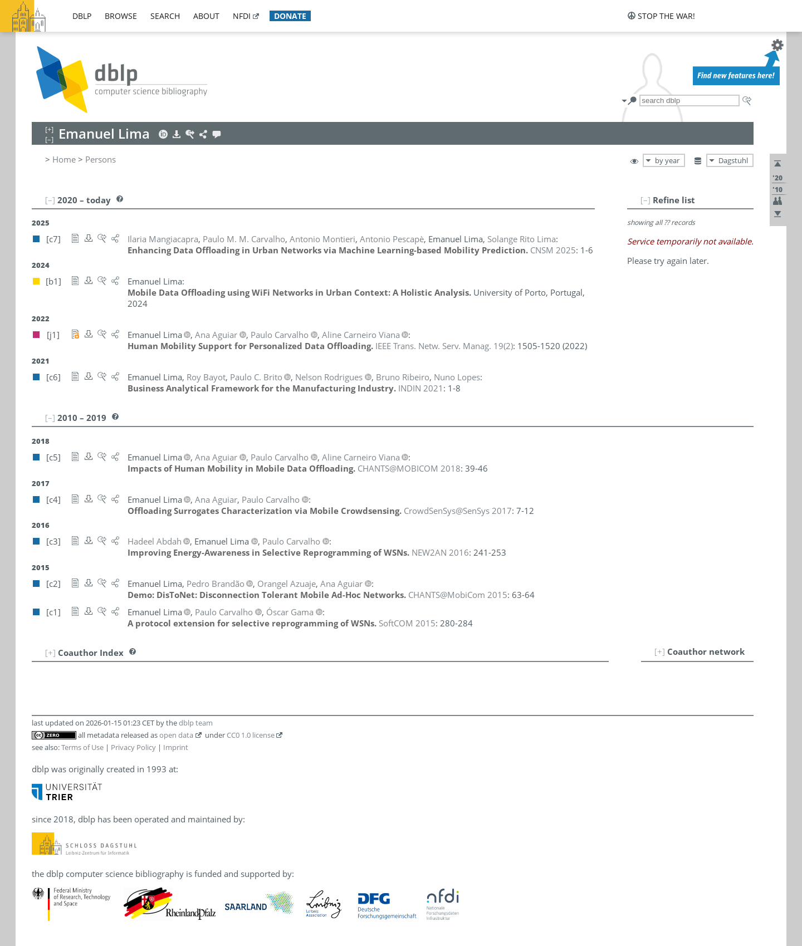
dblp (81, 16)
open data (176, 735)
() (444, 345)
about (206, 16)
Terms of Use (82, 747)
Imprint (175, 747)
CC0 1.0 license (251, 735)
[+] (659, 651)
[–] (645, 199)
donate (290, 16)
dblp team (196, 723)
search (165, 16)
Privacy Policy (133, 747)
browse (121, 16)
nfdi (242, 16)
